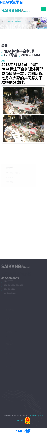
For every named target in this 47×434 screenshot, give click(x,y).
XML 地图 (23, 431)
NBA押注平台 (11, 2)
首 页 (3, 21)
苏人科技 (33, 415)
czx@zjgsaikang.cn (10, 293)
